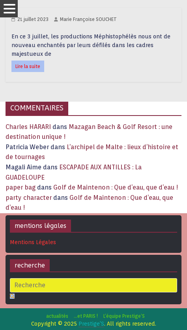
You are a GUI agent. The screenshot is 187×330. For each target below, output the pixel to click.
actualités (57, 316)
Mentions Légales (33, 242)
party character (29, 197)
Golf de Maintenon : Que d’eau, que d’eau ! (115, 187)
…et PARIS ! (86, 316)
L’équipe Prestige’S (124, 316)
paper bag (21, 187)
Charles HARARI (28, 127)
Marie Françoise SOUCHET (88, 19)
